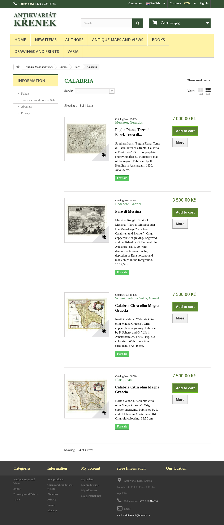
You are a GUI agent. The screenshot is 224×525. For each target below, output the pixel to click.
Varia (73, 51)
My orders (87, 479)
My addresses (89, 490)
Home (20, 39)
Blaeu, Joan (123, 380)
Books (158, 39)
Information (31, 80)
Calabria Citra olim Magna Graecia (137, 308)
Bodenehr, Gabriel (128, 204)
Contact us (135, 3)
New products (55, 479)
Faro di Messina (128, 211)
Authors (74, 39)
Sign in (204, 3)
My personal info (91, 495)
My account (90, 468)
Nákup (24, 92)
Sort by (69, 90)
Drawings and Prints (36, 51)
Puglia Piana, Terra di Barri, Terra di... (133, 132)
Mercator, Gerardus (129, 122)
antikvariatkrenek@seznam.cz (133, 515)
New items (46, 39)
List (208, 91)
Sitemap (52, 510)
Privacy (25, 111)
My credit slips (89, 484)
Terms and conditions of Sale (37, 98)
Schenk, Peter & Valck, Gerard (137, 298)
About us (26, 105)
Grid (200, 91)
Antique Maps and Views (117, 39)
